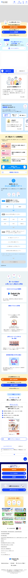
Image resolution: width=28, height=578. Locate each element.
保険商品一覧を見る (14, 172)
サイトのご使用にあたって (5, 554)
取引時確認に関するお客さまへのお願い (8, 542)
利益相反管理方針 (4, 546)
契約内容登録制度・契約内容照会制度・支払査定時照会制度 (11, 531)
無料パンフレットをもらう (14, 439)
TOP (25, 459)
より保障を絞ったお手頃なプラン (13, 246)
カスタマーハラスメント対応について (7, 550)
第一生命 (12, 563)
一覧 (14, 454)
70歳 (22, 223)
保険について (14, 115)
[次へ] (27, 44)
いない (20, 206)
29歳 (5, 219)
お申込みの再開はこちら (14, 35)
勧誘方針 (2, 540)
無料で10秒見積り (14, 27)
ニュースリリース (7, 446)
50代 (5, 223)
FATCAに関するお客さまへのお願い (7, 544)
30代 (13, 219)
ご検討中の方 (8, 71)
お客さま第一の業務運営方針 (6, 548)
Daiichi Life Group (4, 563)
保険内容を (6, 115)
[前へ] (1, 44)
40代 (22, 219)
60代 (13, 223)
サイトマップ (3, 552)
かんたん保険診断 (14, 32)
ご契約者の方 (22, 71)
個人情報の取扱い (4, 535)
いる (7, 206)
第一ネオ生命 (13, 565)
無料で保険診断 (14, 385)
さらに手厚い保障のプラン (13, 242)
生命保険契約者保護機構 (5, 533)
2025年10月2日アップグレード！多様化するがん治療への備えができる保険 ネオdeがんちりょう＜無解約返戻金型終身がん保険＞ (14, 59)
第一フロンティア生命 (20, 563)
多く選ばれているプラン (13, 237)
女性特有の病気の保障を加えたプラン (13, 250)
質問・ (23, 115)
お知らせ (20, 446)
